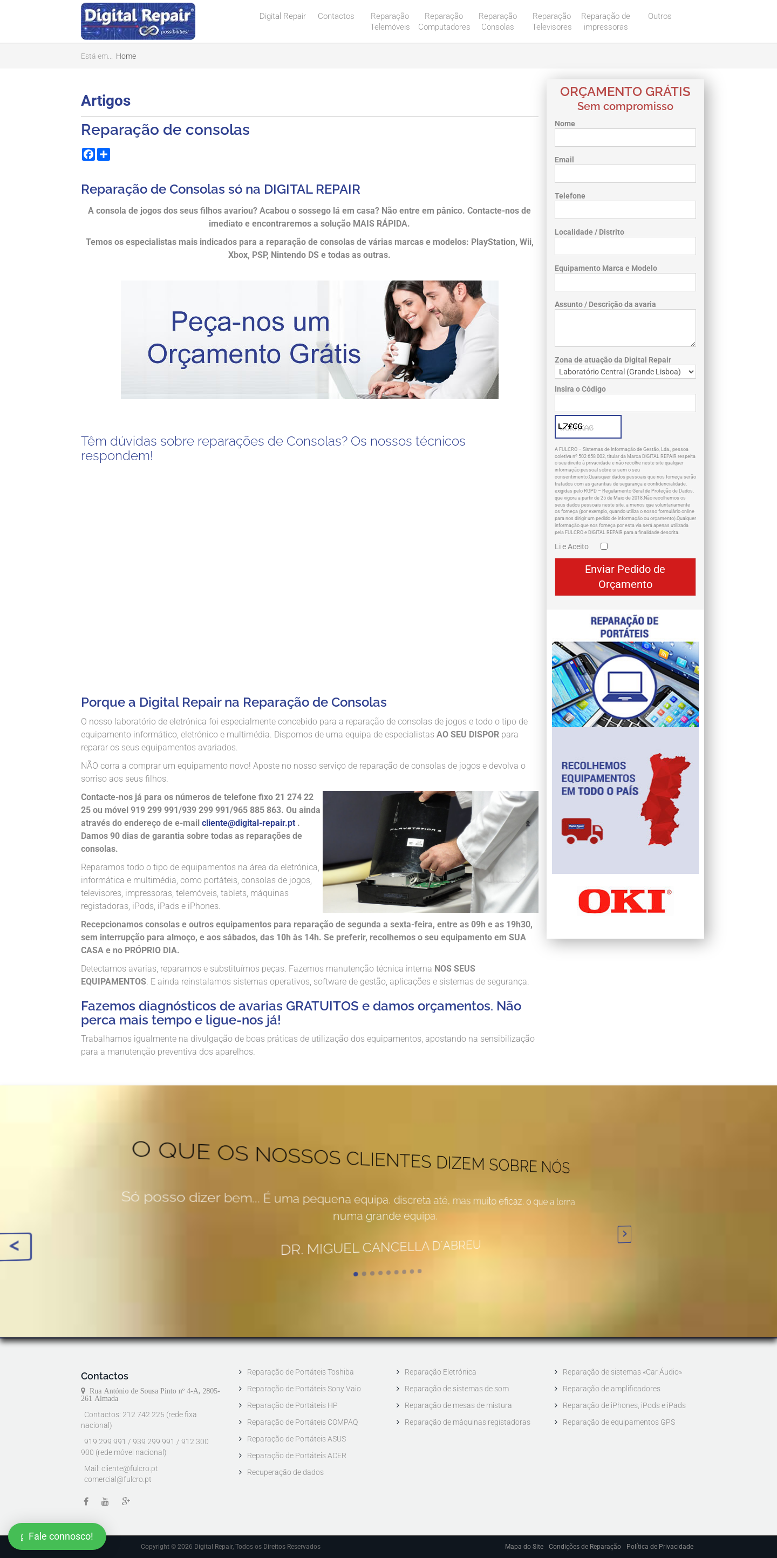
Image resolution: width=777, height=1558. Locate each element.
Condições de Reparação (585, 1546)
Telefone (570, 196)
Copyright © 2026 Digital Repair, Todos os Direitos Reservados (231, 1546)
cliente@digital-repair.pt (248, 823)
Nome (565, 123)
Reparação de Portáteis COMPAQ (302, 1422)
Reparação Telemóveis (390, 21)
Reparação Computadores (444, 21)
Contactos (336, 16)
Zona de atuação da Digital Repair (613, 360)
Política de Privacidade (659, 1546)
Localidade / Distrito (589, 232)
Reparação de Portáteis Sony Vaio (304, 1388)
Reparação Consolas (498, 21)
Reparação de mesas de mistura (458, 1405)
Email (564, 159)
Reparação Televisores (552, 21)
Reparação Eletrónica (440, 1372)
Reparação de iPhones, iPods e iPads (624, 1405)
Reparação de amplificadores (611, 1388)
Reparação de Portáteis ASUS (296, 1438)
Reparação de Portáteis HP (292, 1405)
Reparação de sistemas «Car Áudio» (622, 1372)
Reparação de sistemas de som (457, 1388)
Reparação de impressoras (605, 21)
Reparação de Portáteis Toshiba (300, 1372)
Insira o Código (580, 389)
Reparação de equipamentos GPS (619, 1422)
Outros (660, 16)
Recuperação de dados (285, 1472)
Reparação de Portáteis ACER (296, 1455)
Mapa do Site (524, 1546)
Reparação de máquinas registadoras (467, 1422)
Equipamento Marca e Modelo (606, 268)
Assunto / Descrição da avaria (605, 304)
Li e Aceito (572, 546)
